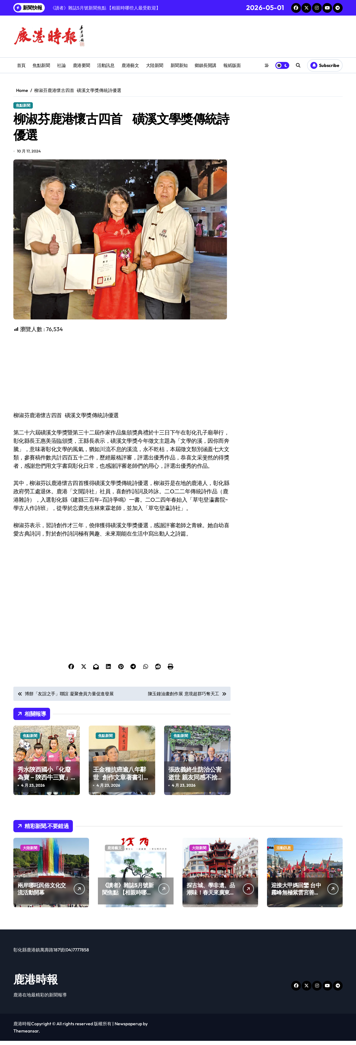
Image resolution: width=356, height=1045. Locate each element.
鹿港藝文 (130, 65)
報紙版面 (232, 65)
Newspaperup (128, 1028)
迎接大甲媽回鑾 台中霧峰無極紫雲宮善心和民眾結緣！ (296, 896)
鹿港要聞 (81, 65)
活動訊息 (105, 65)
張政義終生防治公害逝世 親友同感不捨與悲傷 (195, 781)
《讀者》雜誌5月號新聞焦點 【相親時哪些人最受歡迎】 (128, 896)
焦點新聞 (41, 65)
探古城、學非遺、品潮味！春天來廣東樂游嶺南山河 (211, 896)
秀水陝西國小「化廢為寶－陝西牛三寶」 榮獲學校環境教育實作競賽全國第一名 (44, 785)
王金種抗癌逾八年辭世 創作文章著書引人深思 (121, 781)
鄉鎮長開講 (205, 65)
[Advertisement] (122, 376)
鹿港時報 (35, 983)
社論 (61, 65)
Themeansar (26, 1035)
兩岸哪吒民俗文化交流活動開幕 (42, 893)
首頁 (21, 65)
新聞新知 (179, 65)
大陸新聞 (154, 65)
